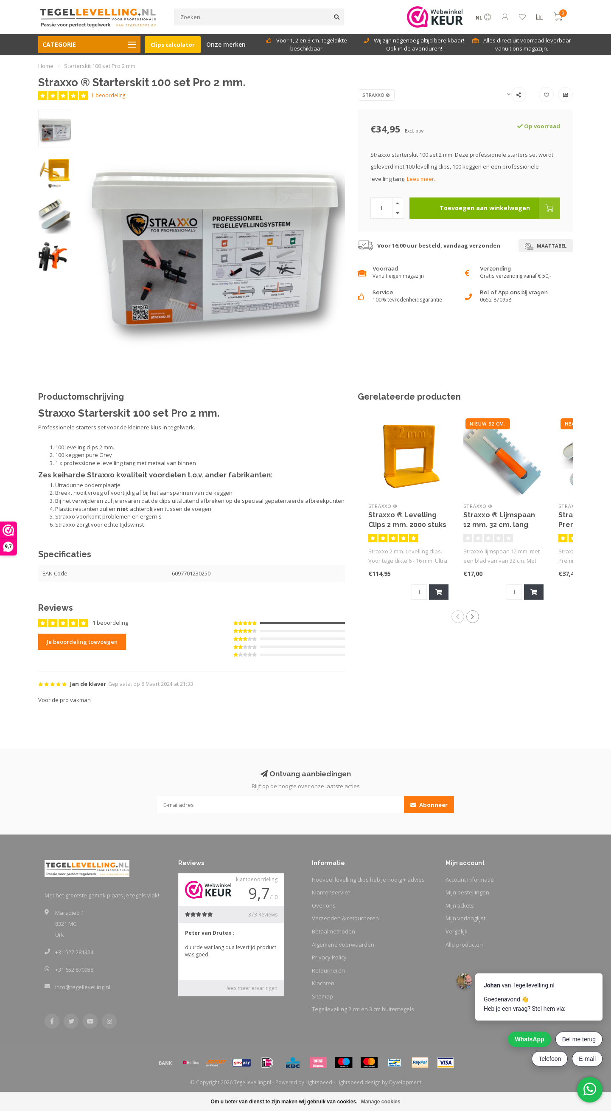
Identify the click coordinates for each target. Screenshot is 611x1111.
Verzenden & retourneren (345, 918)
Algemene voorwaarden (343, 944)
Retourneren (328, 970)
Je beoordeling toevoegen (82, 642)
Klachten (323, 983)
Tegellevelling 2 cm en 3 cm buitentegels (363, 1009)
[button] (457, 616)
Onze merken (226, 44)
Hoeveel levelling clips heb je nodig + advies (368, 879)
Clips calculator (173, 44)
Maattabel (545, 246)
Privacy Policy (329, 957)
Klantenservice (331, 892)
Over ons (324, 905)
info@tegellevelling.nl (82, 987)
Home (45, 66)
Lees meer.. (422, 179)
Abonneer (429, 805)
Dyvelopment (405, 1082)
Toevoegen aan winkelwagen (500, 208)
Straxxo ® (376, 95)
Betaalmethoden (333, 931)
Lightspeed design (358, 1082)
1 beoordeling (108, 95)
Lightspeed (319, 1082)
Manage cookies (381, 1102)
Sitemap (322, 996)
